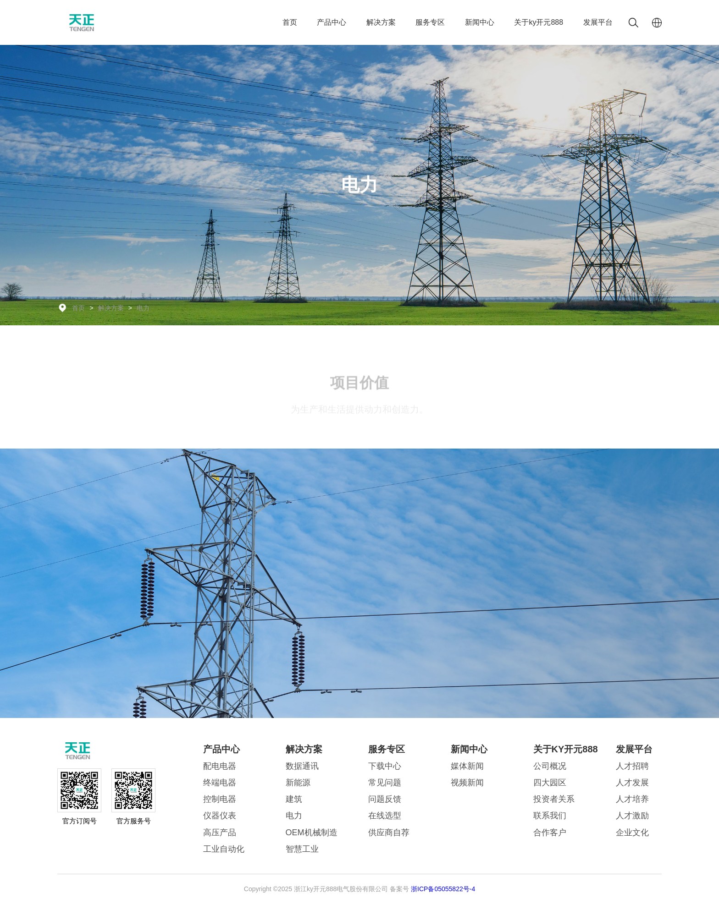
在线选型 (384, 815)
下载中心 (384, 766)
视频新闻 (467, 782)
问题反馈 (384, 799)
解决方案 (381, 22)
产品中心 (331, 22)
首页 (289, 22)
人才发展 (632, 782)
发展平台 (598, 22)
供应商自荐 (388, 832)
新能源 (298, 782)
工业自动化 (223, 849)
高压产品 (219, 832)
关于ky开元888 (538, 22)
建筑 (294, 799)
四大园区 (549, 782)
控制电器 (219, 799)
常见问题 (384, 782)
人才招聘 (632, 766)
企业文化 (632, 832)
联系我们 (549, 815)
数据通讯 (302, 766)
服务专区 (430, 22)
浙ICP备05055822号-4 (443, 889)
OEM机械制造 (311, 832)
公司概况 (549, 766)
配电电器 (219, 766)
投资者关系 (554, 799)
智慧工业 (302, 849)
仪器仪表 (219, 815)
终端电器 (219, 782)
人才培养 (632, 799)
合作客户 (549, 832)
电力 (143, 308)
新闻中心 (479, 22)
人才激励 (632, 815)
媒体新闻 (467, 766)
